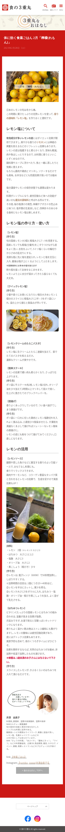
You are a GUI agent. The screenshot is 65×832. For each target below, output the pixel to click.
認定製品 (45, 7)
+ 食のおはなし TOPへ (32, 770)
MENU (61, 8)
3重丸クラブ (54, 7)
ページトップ (32, 806)
